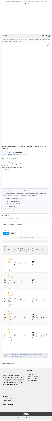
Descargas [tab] (19, 224)
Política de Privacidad (32, 376)
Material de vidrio (14, 39)
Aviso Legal (30, 374)
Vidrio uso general (23, 39)
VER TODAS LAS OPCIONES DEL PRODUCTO (16, 154)
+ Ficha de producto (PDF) (10, 218)
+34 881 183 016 (24, 1)
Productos (7, 39)
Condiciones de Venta (32, 380)
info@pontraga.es (35, 1)
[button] (3, 36)
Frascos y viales (32, 39)
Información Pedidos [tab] (8, 224)
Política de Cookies (32, 378)
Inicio (3, 39)
